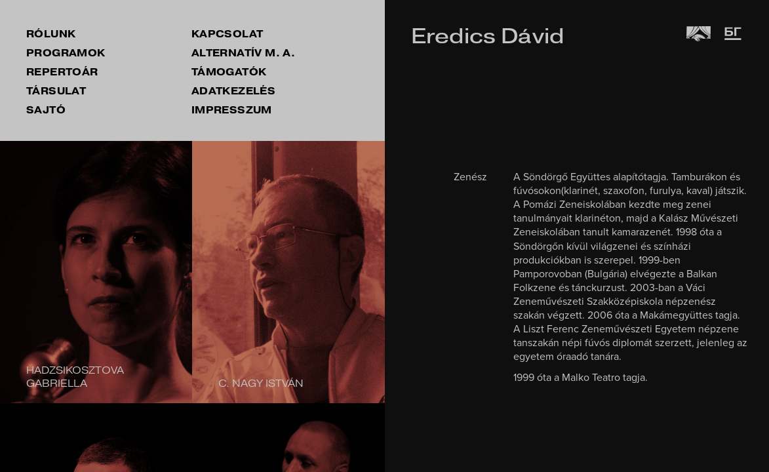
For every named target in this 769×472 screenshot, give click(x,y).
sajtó (46, 110)
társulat (56, 91)
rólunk (50, 34)
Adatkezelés (233, 91)
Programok (66, 53)
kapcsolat (227, 34)
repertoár (62, 72)
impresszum (231, 110)
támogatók (229, 72)
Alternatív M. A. (243, 53)
